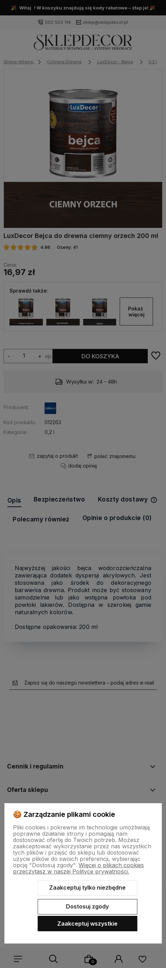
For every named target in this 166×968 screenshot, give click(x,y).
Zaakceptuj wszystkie (87, 923)
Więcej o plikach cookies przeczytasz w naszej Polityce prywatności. (78, 868)
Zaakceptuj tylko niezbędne (87, 887)
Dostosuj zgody (87, 906)
